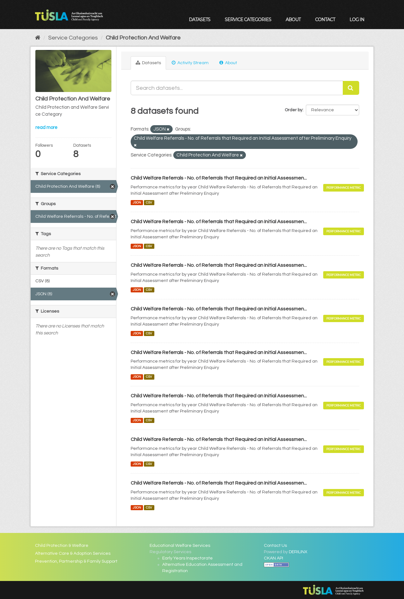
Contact (325, 19)
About (293, 19)
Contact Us (275, 545)
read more (46, 127)
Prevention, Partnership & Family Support (76, 561)
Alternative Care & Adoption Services (72, 553)
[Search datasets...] (237, 88)
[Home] (37, 38)
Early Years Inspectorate (187, 558)
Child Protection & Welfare (61, 545)
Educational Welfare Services (180, 545)
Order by (293, 110)
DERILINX (298, 552)
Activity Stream (190, 62)
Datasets (199, 19)
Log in (356, 19)
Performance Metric (343, 187)
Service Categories (248, 19)
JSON (137, 202)
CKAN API (273, 558)
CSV (149, 202)
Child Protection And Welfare (143, 38)
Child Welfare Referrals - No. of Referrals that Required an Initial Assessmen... (219, 177)
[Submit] (351, 88)
